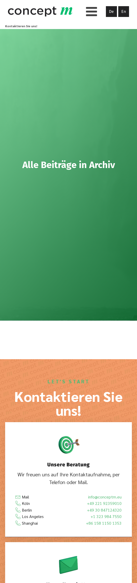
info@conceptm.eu (105, 496)
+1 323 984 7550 (106, 516)
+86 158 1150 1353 (104, 523)
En (123, 11)
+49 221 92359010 (104, 503)
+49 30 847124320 (104, 510)
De (111, 11)
